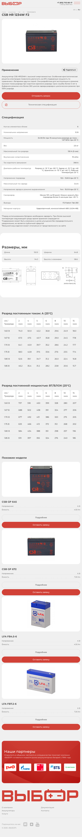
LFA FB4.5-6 (9, 636)
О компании (7, 807)
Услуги (5, 814)
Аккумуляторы (8, 811)
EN (74, 10)
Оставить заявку (41, 525)
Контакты (45, 811)
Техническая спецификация (42, 104)
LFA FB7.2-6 (9, 703)
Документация (47, 807)
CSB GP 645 (9, 501)
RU (79, 10)
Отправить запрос (41, 96)
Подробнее (41, 517)
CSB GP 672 (9, 569)
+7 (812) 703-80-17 (64, 3)
